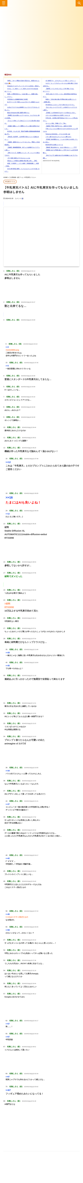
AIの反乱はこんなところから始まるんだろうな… (59, 104)
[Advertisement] (35, 1127)
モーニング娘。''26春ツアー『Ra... (54, 123)
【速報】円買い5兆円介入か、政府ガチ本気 (57, 126)
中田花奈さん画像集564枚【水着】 (16, 99)
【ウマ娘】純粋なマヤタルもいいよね (17, 158)
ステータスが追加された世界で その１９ (56, 115)
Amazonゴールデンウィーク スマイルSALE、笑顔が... (22, 86)
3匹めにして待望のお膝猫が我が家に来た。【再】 (21, 161)
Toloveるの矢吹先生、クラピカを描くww (56, 134)
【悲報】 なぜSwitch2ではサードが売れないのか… (59, 112)
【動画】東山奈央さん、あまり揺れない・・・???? (60, 147)
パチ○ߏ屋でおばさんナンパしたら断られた (57, 136)
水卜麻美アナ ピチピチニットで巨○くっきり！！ (59, 80)
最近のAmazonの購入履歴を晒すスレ (17, 112)
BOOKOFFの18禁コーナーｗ (53, 144)
